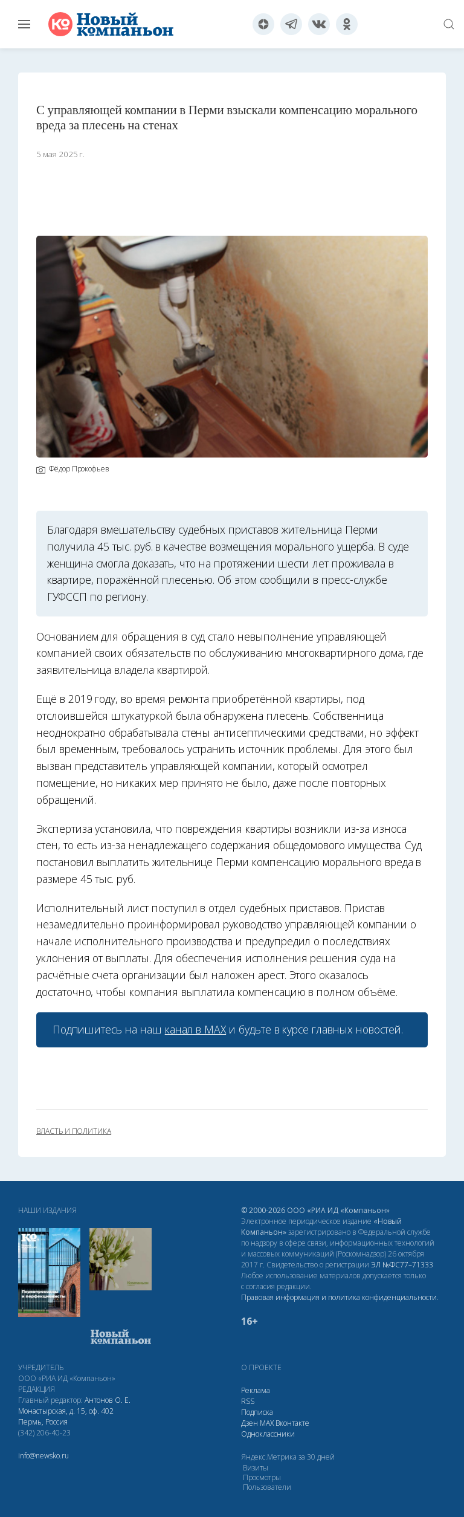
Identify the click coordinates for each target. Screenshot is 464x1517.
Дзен (249, 1423)
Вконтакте (292, 1423)
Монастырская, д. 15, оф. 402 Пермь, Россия (66, 1416)
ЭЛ (402, 1265)
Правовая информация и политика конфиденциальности (339, 1297)
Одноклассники (268, 1434)
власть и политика (73, 1131)
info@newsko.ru (43, 1456)
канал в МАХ (195, 1029)
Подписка (257, 1412)
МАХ (267, 1423)
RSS (247, 1401)
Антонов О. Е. (107, 1400)
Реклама (255, 1390)
